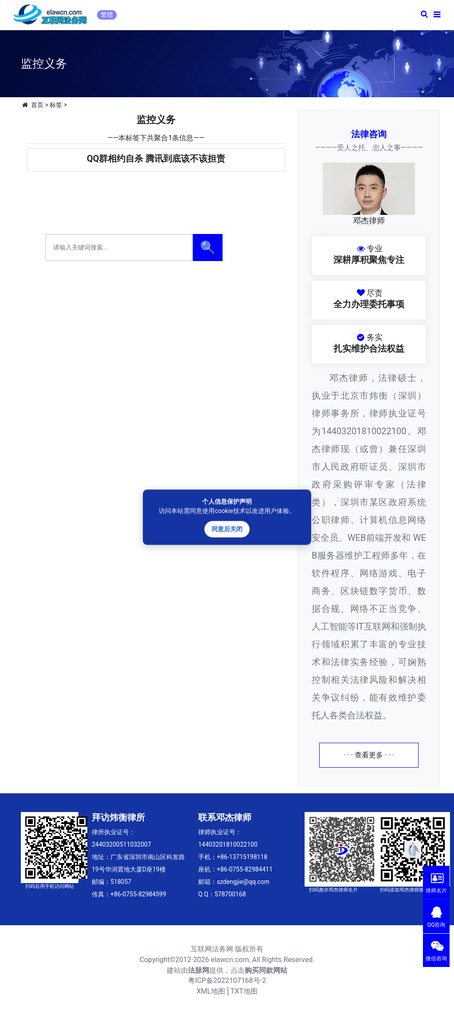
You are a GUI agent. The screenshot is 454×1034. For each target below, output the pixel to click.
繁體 (107, 14)
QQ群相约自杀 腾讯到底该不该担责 (156, 158)
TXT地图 (244, 991)
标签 (56, 104)
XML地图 (210, 991)
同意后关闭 (227, 528)
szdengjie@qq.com (243, 881)
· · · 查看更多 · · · (369, 755)
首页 (37, 104)
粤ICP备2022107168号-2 (227, 980)
